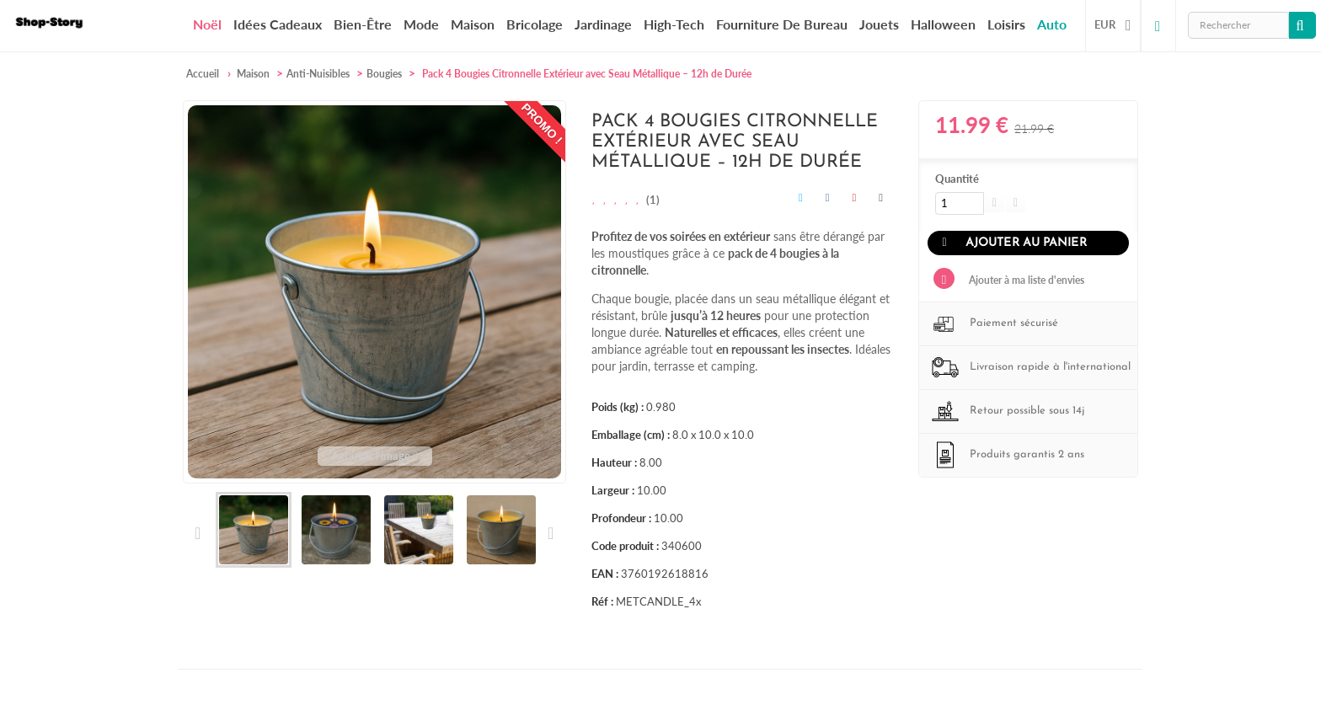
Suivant (550, 533)
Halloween (943, 24)
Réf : (602, 601)
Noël (207, 24)
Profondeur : (621, 518)
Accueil (202, 73)
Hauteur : (614, 462)
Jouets (879, 24)
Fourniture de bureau (782, 24)
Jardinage (603, 24)
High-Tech (674, 24)
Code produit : (625, 546)
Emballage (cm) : (630, 434)
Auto (1052, 24)
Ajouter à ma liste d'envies (1025, 280)
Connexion (1158, 25)
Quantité (957, 178)
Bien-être (363, 24)
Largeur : (612, 490)
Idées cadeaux (277, 24)
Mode (421, 24)
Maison (473, 24)
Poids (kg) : (617, 407)
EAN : (604, 573)
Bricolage (534, 24)
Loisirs (1006, 24)
